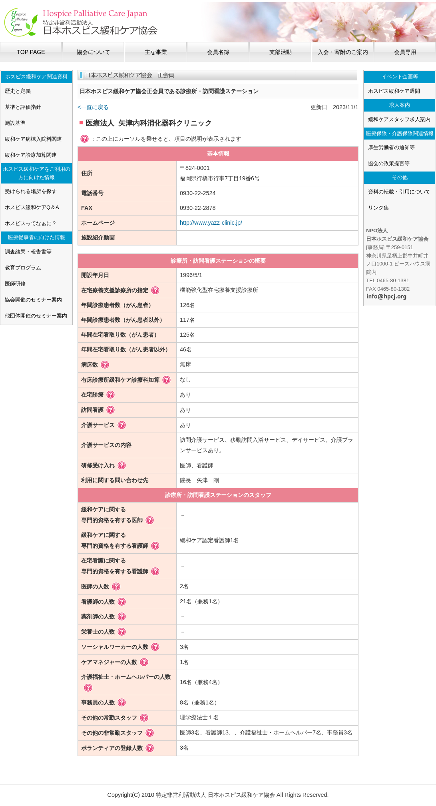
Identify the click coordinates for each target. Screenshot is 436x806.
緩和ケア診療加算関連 (31, 155)
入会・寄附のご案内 (343, 52)
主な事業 (156, 52)
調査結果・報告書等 (28, 252)
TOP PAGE (31, 52)
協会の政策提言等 (389, 163)
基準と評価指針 (23, 107)
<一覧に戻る (93, 107)
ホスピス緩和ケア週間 (394, 91)
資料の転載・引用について (399, 192)
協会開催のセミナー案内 (33, 300)
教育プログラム (23, 268)
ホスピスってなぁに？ (31, 223)
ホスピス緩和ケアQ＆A (32, 207)
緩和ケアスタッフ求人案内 (399, 119)
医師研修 (15, 284)
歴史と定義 (18, 91)
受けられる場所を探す (31, 191)
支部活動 (280, 52)
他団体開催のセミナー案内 (36, 316)
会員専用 (405, 52)
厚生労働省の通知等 (391, 147)
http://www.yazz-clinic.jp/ (211, 222)
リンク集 (378, 208)
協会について (93, 52)
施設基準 (15, 123)
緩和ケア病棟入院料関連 (33, 139)
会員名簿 (218, 52)
